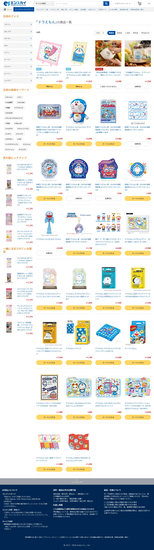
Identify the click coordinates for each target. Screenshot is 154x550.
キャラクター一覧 (42, 9)
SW (20, 139)
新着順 (111, 33)
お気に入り (91, 9)
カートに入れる (49, 144)
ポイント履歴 (73, 9)
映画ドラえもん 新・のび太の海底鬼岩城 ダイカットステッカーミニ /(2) (108, 187)
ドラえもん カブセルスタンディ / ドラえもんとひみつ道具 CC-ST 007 (78, 296)
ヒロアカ (10, 129)
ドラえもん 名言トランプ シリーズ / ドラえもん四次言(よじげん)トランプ (108, 296)
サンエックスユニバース (14, 118)
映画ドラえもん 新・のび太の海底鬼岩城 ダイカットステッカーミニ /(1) (137, 187)
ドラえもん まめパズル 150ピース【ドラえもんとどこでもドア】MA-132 (48, 75)
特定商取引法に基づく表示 (33, 537)
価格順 (119, 33)
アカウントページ (121, 3)
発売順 (135, 33)
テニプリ (23, 149)
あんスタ (19, 123)
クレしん (27, 144)
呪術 (8, 123)
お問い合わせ (84, 537)
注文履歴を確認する (96, 537)
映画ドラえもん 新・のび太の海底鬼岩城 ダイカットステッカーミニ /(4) (49, 187)
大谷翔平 (10, 102)
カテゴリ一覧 (54, 9)
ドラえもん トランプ (73, 348)
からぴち (10, 113)
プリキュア (19, 108)
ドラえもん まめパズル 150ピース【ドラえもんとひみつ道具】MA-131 (78, 75)
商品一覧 (64, 9)
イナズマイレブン (12, 144)
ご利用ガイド (102, 9)
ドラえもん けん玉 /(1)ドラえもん (48, 239)
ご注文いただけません (108, 86)
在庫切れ (138, 86)
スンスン (20, 134)
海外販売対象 (124, 9)
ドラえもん (46, 21)
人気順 (127, 33)
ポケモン (10, 139)
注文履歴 (83, 9)
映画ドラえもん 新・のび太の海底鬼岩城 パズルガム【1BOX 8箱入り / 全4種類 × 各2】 (108, 130)
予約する (49, 86)
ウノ (20, 97)
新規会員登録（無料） (138, 9)
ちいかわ (22, 102)
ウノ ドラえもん (131, 348)
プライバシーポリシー (51, 537)
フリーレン (10, 149)
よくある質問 (113, 9)
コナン (9, 134)
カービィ (10, 97)
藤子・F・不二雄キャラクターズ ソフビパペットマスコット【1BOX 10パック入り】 (108, 242)
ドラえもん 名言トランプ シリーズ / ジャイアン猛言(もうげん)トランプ (49, 351)
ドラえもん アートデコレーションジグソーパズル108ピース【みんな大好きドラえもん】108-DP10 (138, 406)
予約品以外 (145, 33)
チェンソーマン (24, 129)
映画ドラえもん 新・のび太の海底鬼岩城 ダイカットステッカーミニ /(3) (78, 187)
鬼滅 (8, 108)
